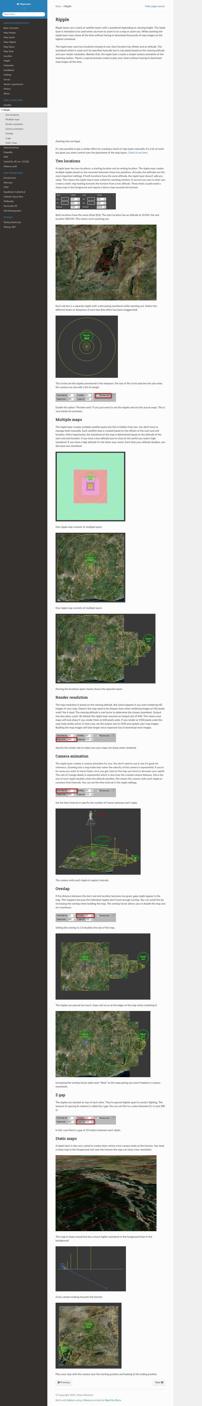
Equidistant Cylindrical (14, 192)
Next (159, 1382)
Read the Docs (113, 1400)
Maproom (25, 4)
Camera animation (14, 129)
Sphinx (71, 1400)
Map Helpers (10, 42)
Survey (7, 79)
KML (6, 157)
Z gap (8, 138)
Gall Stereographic (12, 211)
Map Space (9, 47)
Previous (64, 1382)
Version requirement (13, 84)
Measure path (10, 166)
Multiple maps (12, 119)
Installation (9, 70)
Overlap (9, 133)
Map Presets (10, 33)
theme (87, 1400)
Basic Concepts (11, 28)
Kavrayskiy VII (10, 206)
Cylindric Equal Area (13, 197)
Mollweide (9, 201)
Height (7, 61)
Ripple (5, 110)
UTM (6, 187)
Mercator (8, 182)
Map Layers (9, 37)
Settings (7, 75)
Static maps (11, 143)
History (7, 89)
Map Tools (9, 51)
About (7, 93)
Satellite (7, 105)
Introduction (10, 178)
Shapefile (8, 152)
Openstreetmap (11, 147)
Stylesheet (9, 65)
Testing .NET (10, 227)
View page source (155, 6)
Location (8, 56)
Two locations (12, 115)
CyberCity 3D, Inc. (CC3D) (16, 161)
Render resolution (14, 124)
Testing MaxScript (12, 222)
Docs (58, 6)
